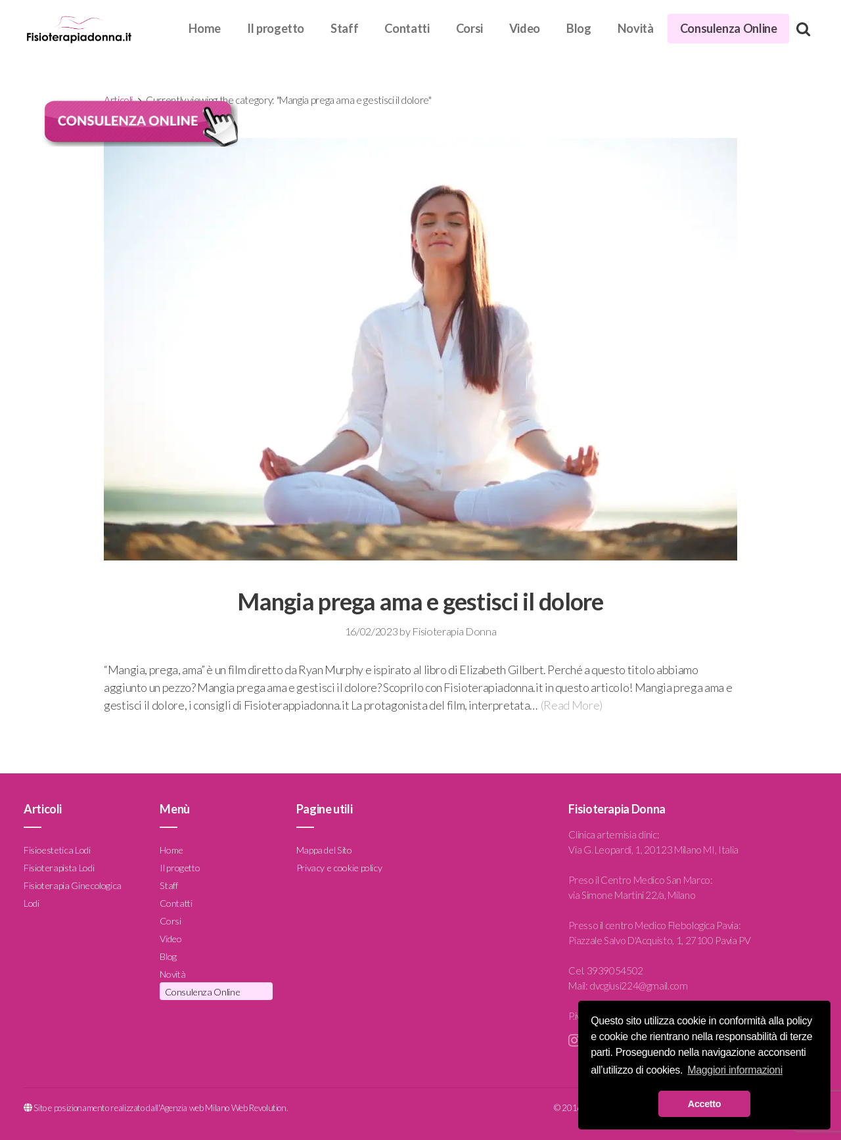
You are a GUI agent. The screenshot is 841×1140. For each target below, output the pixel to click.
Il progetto (275, 28)
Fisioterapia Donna (454, 631)
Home (205, 28)
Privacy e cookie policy (339, 867)
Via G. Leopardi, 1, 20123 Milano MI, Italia (653, 849)
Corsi (469, 28)
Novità (636, 28)
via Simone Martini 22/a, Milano (631, 895)
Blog (578, 28)
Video (524, 28)
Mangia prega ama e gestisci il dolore (420, 601)
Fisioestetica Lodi (57, 849)
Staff (344, 28)
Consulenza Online (728, 28)
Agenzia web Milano (195, 1108)
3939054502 (615, 970)
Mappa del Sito (324, 849)
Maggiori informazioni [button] (735, 1070)
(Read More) (571, 705)
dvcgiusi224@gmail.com (638, 986)
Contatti (406, 28)
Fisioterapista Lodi (59, 867)
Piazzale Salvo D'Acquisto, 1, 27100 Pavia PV (659, 940)
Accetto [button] (704, 1104)
